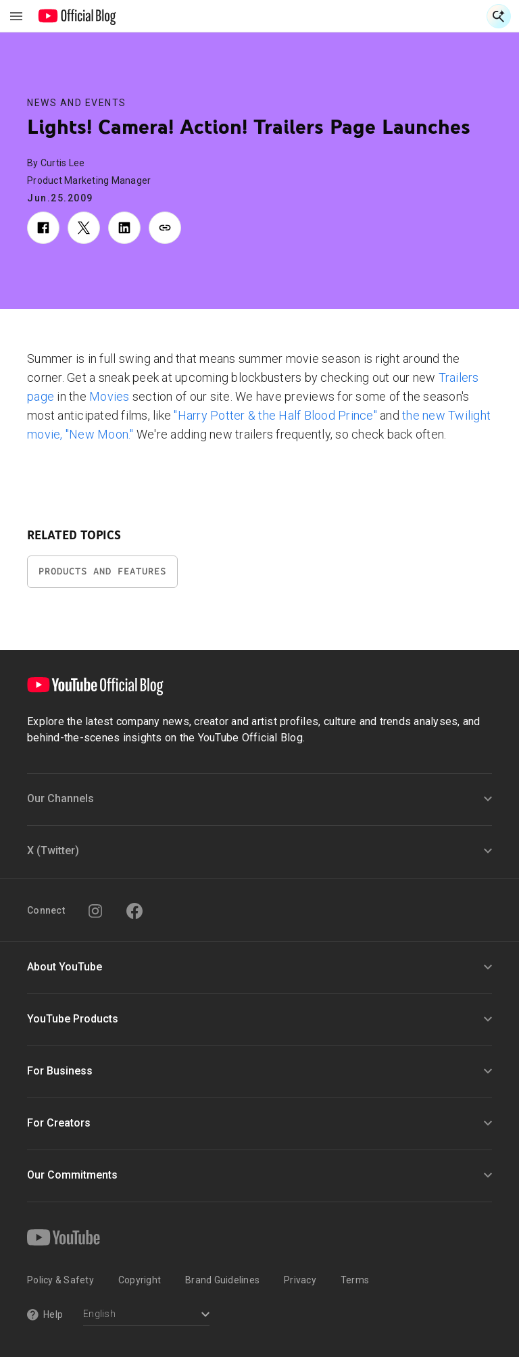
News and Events (76, 102)
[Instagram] (95, 911)
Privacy (300, 1280)
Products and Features (102, 571)
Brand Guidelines (222, 1280)
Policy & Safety (60, 1280)
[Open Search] (499, 16)
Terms (355, 1280)
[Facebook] (134, 911)
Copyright (139, 1280)
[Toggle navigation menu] (16, 16)
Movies (109, 396)
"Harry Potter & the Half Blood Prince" (275, 415)
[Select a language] (146, 1315)
